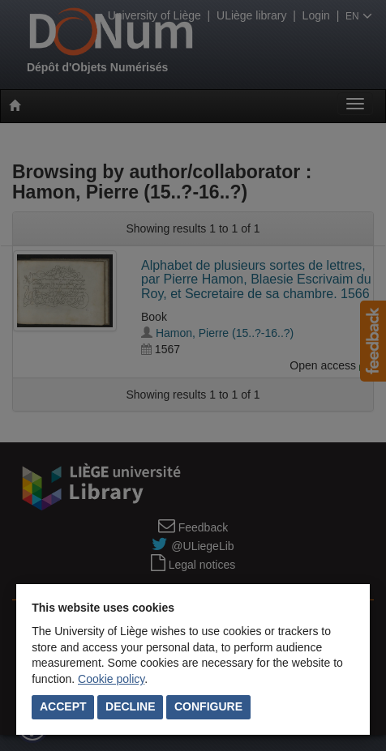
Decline (130, 706)
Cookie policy (111, 678)
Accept (63, 706)
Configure (208, 706)
